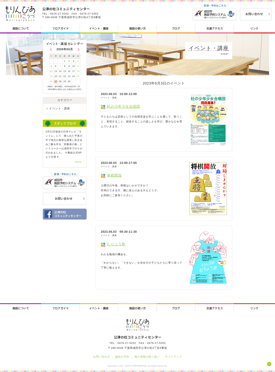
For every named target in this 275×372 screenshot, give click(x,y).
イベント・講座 (59, 108)
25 (78, 76)
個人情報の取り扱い (147, 356)
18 (78, 71)
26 (51, 81)
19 (51, 76)
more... (79, 162)
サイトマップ (173, 356)
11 (78, 66)
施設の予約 (122, 356)
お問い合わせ (101, 356)
